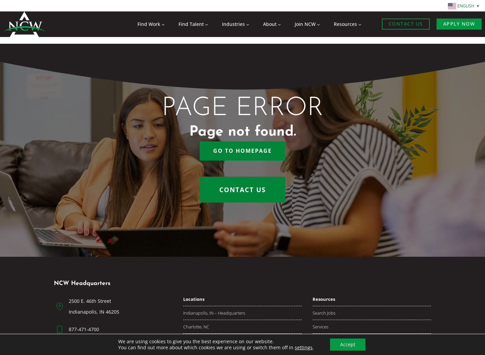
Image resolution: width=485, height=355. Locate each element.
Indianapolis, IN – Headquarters (214, 313)
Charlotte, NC (196, 327)
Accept (347, 344)
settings (304, 348)
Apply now (459, 24)
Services (320, 327)
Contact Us (406, 24)
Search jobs (324, 313)
